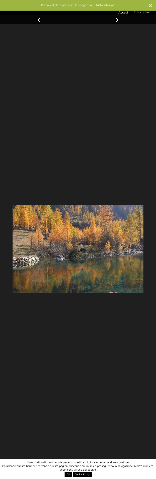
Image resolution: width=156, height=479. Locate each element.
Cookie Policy (82, 474)
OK (68, 474)
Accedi (123, 12)
